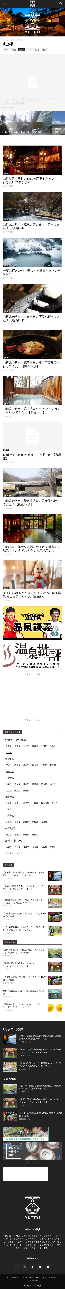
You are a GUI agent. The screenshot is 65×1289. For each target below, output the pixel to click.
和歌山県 (45, 803)
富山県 (44, 784)
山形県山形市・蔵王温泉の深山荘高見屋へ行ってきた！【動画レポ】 (31, 364)
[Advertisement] (32, 699)
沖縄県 (19, 853)
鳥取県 (26, 822)
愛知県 (26, 790)
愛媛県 (17, 834)
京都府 (17, 803)
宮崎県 (44, 847)
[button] (61, 4)
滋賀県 (26, 803)
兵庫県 (9, 809)
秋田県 (29, 50)
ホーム (5, 40)
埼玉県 (35, 765)
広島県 (9, 822)
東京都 (53, 765)
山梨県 (9, 784)
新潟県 (26, 784)
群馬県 (26, 765)
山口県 (44, 822)
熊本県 (53, 847)
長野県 (35, 784)
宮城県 (14, 50)
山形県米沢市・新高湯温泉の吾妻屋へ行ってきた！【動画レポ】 (31, 502)
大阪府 (9, 803)
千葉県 (44, 765)
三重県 (35, 803)
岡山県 (17, 822)
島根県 (35, 822)
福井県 (53, 784)
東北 (12, 40)
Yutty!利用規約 (12, 1277)
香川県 (9, 834)
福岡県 (9, 847)
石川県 (9, 790)
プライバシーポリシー (29, 1277)
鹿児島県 (10, 853)
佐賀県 (17, 847)
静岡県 (17, 784)
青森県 (37, 50)
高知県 (26, 834)
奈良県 (55, 803)
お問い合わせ (32, 1280)
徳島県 (35, 834)
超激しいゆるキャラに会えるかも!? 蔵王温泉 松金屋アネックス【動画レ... (32, 594)
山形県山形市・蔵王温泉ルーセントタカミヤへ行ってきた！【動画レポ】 (31, 410)
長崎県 (26, 847)
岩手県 (44, 50)
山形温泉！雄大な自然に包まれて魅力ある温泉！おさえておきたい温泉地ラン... (31, 548)
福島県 (6, 50)
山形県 (21, 50)
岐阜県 (17, 790)
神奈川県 (10, 771)
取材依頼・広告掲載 (48, 1277)
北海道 (9, 746)
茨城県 (9, 765)
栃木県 (17, 765)
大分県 (35, 847)
